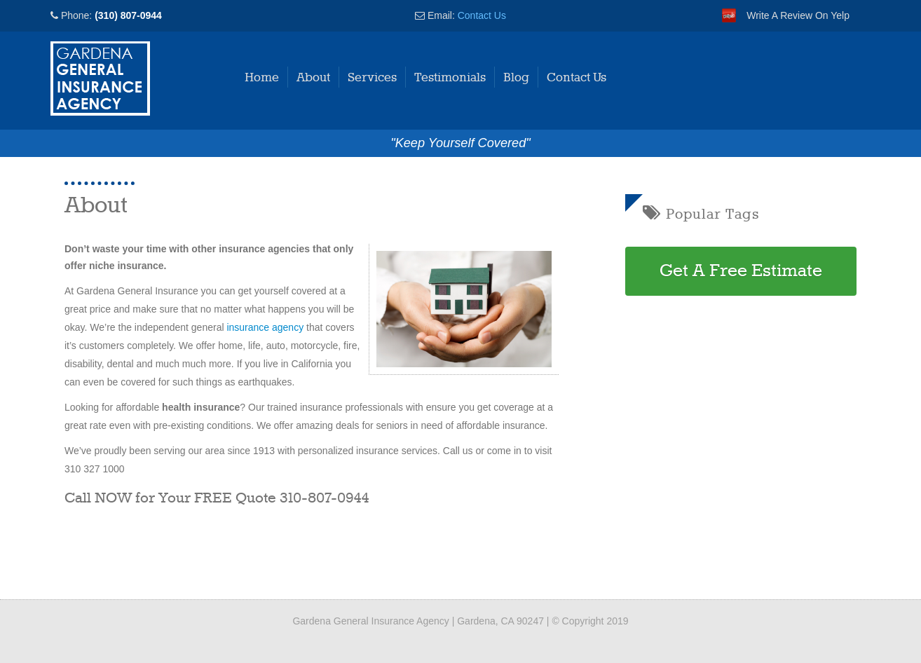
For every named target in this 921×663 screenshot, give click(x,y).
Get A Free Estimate (741, 271)
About (313, 78)
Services (372, 78)
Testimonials (450, 78)
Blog (516, 78)
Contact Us (482, 15)
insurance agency (264, 327)
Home (262, 78)
